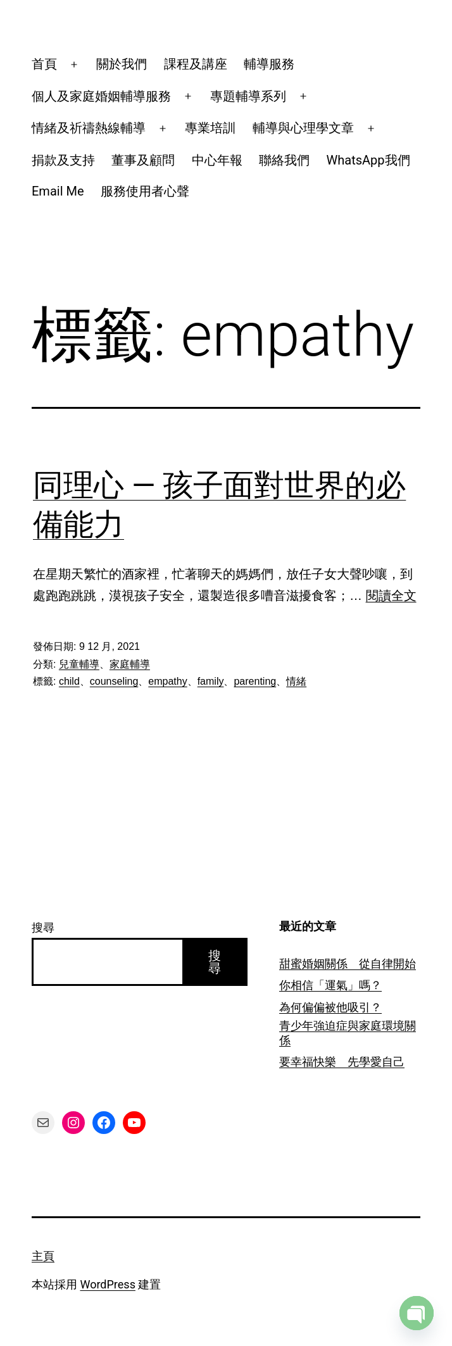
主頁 (43, 1255)
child (69, 681)
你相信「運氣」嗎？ (330, 985)
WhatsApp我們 (368, 160)
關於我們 (121, 64)
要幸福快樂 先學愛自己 (342, 1061)
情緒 (296, 681)
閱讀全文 (391, 595)
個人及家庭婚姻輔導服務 (101, 96)
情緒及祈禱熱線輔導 (89, 127)
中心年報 (217, 160)
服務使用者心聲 (145, 191)
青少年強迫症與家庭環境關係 (347, 1033)
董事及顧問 (143, 160)
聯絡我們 (284, 160)
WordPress (107, 1284)
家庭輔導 (130, 664)
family (211, 681)
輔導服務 (269, 64)
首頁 (44, 64)
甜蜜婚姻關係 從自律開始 (347, 963)
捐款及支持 (63, 160)
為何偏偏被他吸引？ (330, 1007)
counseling (114, 681)
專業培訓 (210, 127)
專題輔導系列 (248, 96)
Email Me (58, 191)
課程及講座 (195, 64)
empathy (167, 681)
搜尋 (43, 927)
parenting (255, 681)
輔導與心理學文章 (303, 127)
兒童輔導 (79, 664)
